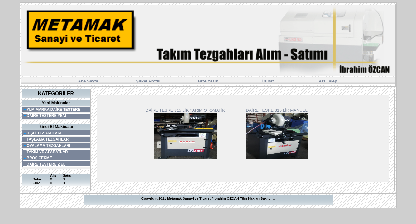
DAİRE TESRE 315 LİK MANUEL (277, 110)
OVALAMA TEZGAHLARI (46, 145)
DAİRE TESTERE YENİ (44, 116)
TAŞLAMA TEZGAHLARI (46, 139)
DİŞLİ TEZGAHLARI (42, 133)
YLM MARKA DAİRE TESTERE (51, 109)
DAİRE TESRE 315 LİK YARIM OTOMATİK (185, 110)
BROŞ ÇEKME (37, 158)
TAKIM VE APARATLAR (45, 152)
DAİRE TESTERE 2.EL (44, 164)
